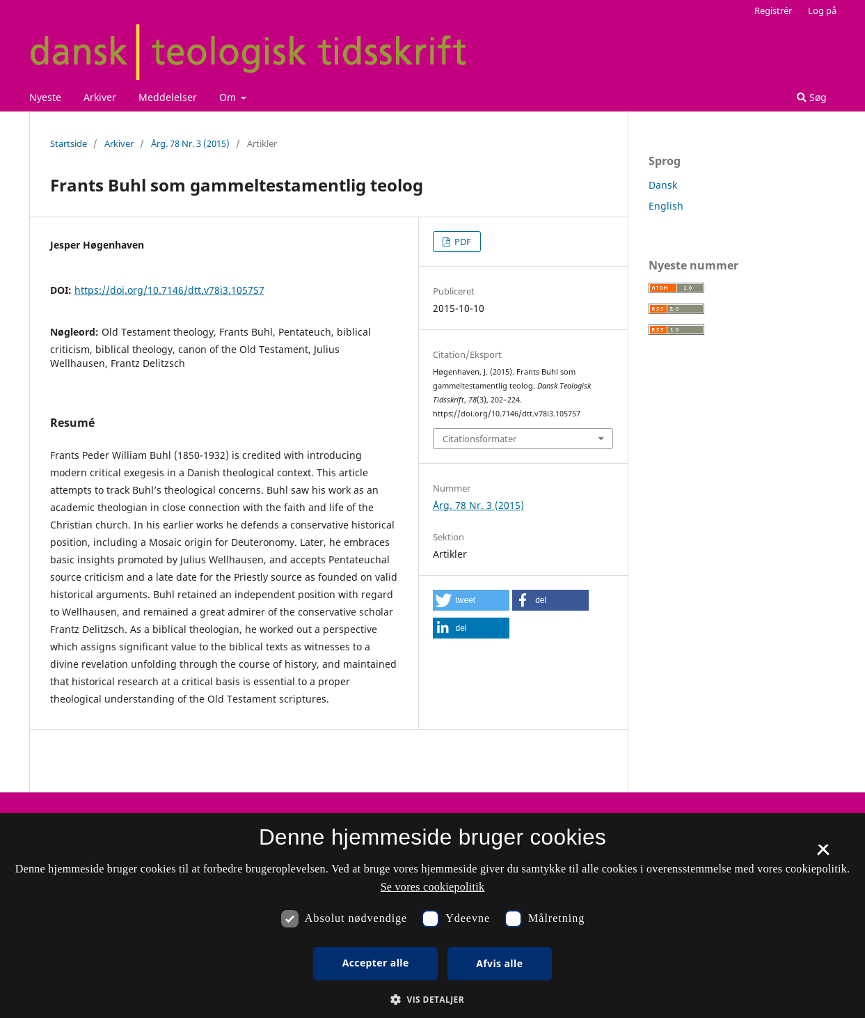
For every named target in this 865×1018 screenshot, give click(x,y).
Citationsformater (479, 438)
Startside (68, 143)
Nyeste (45, 97)
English (666, 205)
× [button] (823, 854)
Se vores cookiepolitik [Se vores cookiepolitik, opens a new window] (433, 887)
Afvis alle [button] (499, 963)
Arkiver (100, 97)
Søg (812, 97)
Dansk (663, 184)
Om (229, 97)
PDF (461, 241)
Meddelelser (167, 97)
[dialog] (432, 915)
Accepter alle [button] (375, 962)
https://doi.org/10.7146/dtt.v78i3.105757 (169, 290)
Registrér (773, 10)
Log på (822, 10)
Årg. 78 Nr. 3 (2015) (190, 143)
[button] (471, 600)
